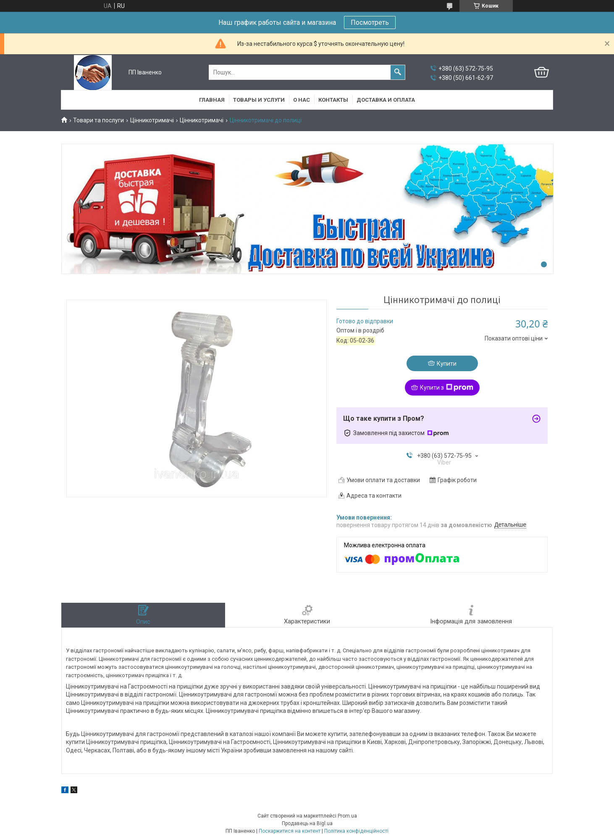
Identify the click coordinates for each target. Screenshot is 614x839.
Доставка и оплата (386, 100)
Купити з (446, 387)
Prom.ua (347, 816)
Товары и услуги (259, 100)
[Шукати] (398, 72)
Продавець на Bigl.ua (307, 823)
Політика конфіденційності (356, 831)
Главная (212, 100)
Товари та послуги (98, 120)
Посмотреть (370, 22)
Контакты (333, 100)
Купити (447, 363)
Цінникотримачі (152, 120)
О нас (301, 100)
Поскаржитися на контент (289, 831)
